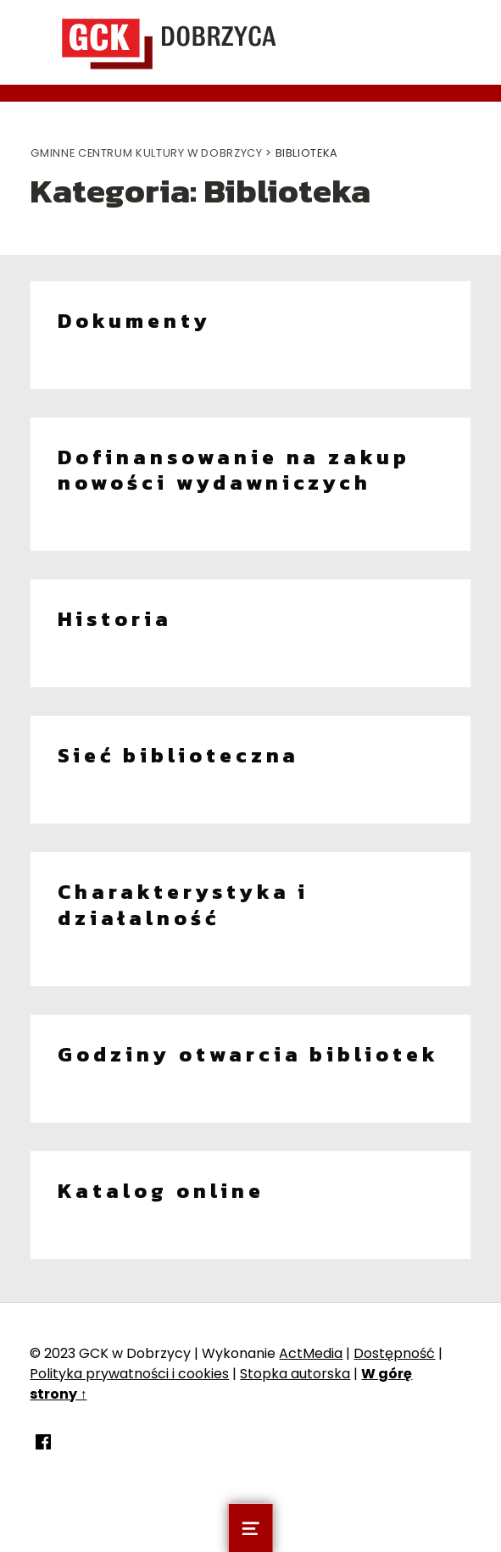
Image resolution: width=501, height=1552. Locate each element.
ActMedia (310, 1353)
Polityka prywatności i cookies (129, 1373)
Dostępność (394, 1353)
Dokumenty (134, 320)
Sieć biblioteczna (178, 755)
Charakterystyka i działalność (183, 905)
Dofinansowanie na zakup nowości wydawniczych (234, 470)
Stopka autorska (295, 1373)
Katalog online (161, 1190)
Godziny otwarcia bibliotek (248, 1054)
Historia (115, 619)
